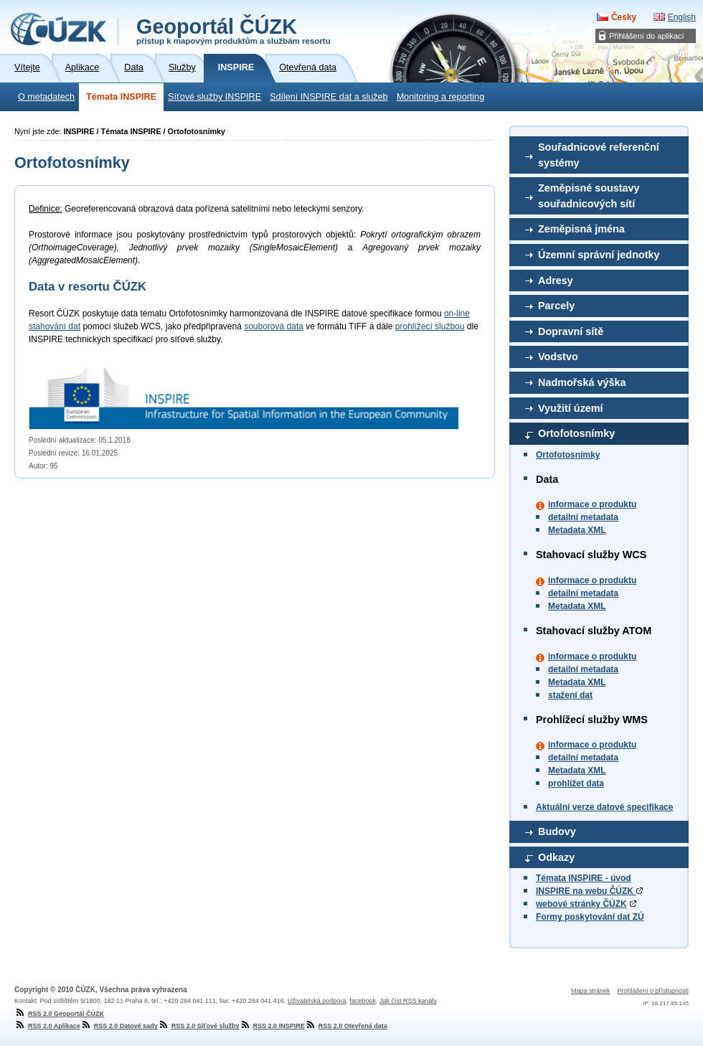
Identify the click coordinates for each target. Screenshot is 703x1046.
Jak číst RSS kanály (408, 1000)
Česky (623, 17)
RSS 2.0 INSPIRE (272, 1025)
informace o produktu (592, 504)
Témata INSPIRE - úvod (583, 878)
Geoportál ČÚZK (233, 30)
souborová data (273, 326)
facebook (362, 1000)
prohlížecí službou (430, 326)
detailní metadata (583, 517)
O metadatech (46, 97)
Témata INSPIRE (121, 97)
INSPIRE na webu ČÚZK (589, 891)
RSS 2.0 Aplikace (47, 1025)
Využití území (570, 408)
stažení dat (570, 695)
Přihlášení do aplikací (646, 36)
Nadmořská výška (582, 382)
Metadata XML (577, 530)
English (682, 17)
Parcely (556, 305)
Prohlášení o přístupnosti (653, 990)
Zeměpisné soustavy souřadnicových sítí (589, 195)
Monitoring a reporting (441, 97)
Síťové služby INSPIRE (214, 97)
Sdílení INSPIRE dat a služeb (329, 97)
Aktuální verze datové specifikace (604, 807)
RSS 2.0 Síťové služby (199, 1025)
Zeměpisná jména (581, 229)
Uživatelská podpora (317, 1000)
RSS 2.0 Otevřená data (346, 1025)
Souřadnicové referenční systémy (598, 155)
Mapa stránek (590, 990)
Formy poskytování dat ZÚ (590, 917)
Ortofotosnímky (576, 433)
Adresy (555, 280)
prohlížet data (576, 783)
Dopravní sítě (570, 331)
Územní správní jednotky (599, 254)
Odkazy (556, 857)
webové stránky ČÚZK (581, 904)
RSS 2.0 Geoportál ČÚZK (59, 1013)
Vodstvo (558, 356)
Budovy (557, 831)
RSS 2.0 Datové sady (119, 1025)
